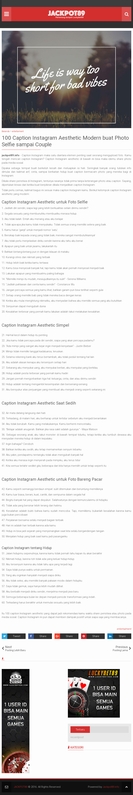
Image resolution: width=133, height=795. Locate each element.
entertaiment (124, 628)
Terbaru (80, 729)
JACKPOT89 (21, 786)
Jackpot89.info (110, 786)
